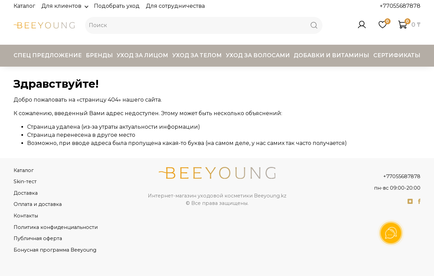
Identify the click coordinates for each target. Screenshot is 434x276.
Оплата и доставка (38, 204)
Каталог (24, 6)
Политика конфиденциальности (56, 227)
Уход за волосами (258, 55)
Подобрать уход (117, 6)
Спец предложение (48, 55)
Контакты (26, 216)
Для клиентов (64, 6)
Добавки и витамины (331, 55)
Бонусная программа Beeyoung (55, 250)
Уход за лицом (142, 55)
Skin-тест (25, 181)
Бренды (99, 55)
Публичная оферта (38, 238)
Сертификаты (396, 55)
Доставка (26, 193)
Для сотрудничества (175, 6)
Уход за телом (197, 55)
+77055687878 (400, 6)
